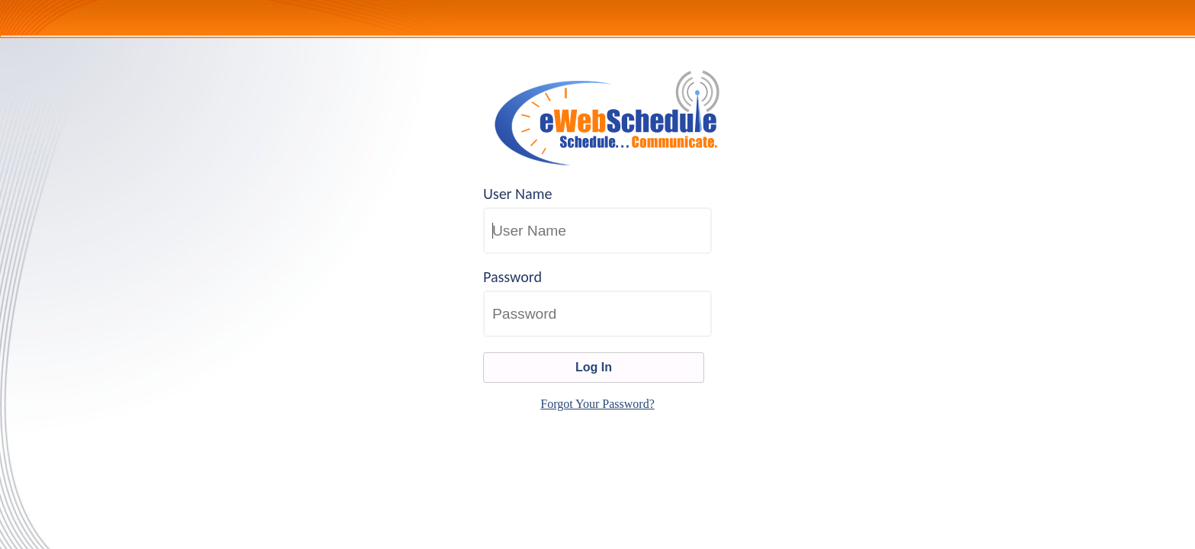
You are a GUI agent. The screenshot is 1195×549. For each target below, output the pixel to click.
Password (512, 277)
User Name (518, 194)
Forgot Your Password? (597, 403)
